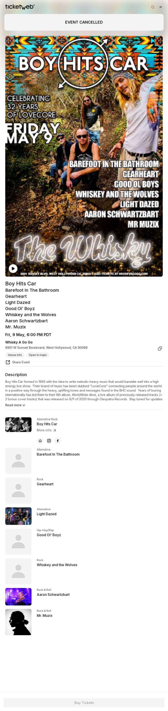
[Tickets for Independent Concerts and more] (20, 6)
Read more (15, 405)
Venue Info (15, 355)
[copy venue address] (160, 348)
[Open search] (152, 7)
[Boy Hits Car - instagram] (49, 440)
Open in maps (38, 355)
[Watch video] (13, 268)
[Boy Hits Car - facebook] (57, 440)
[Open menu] (160, 7)
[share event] (17, 363)
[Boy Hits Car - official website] (40, 440)
